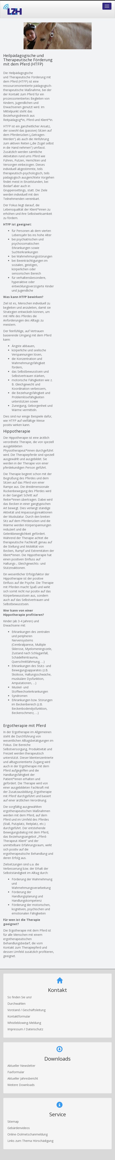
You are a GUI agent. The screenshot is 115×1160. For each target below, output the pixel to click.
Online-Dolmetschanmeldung (27, 1134)
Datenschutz (34, 1029)
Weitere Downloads (21, 1085)
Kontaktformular (18, 1016)
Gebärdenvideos (18, 1128)
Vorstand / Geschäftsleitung (26, 1010)
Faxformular (15, 1072)
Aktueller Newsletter (21, 1066)
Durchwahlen (16, 1004)
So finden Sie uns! (19, 997)
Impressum (15, 1029)
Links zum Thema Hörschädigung (30, 1141)
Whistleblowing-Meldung (24, 1023)
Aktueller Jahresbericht (22, 1078)
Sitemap (13, 1121)
